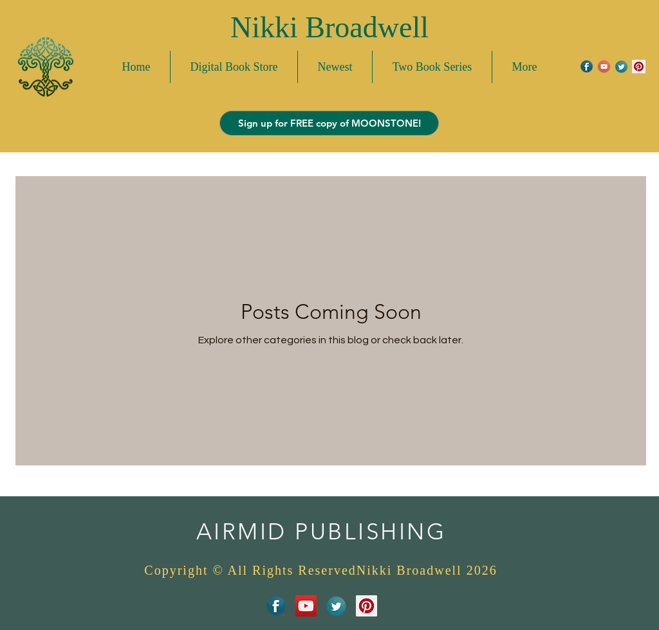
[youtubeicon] (604, 66)
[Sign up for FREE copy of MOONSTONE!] (329, 123)
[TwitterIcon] (621, 66)
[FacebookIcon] (586, 66)
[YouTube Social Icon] (306, 605)
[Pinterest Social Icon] (638, 66)
